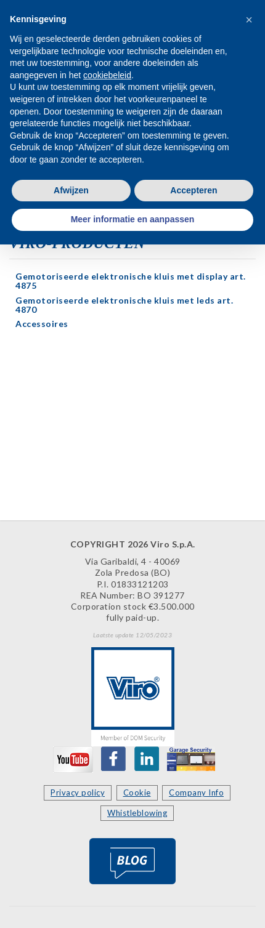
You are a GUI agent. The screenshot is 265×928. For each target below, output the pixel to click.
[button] (249, 20)
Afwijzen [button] (71, 190)
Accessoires (41, 323)
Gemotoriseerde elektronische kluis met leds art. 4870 (124, 305)
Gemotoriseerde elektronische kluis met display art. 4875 (130, 281)
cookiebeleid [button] (107, 75)
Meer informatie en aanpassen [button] (133, 219)
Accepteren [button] (193, 190)
